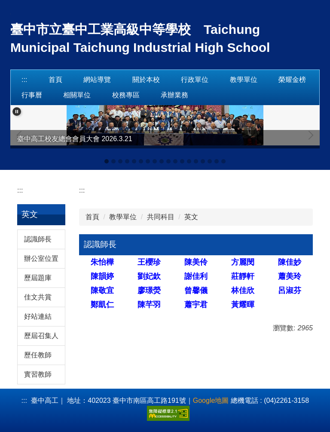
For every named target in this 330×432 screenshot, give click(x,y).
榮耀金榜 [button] (292, 79)
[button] (16, 111)
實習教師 (38, 374)
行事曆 (31, 95)
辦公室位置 (41, 258)
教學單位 (123, 217)
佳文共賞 (38, 297)
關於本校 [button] (146, 79)
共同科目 (160, 217)
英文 (191, 217)
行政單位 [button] (194, 79)
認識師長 (38, 239)
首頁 (55, 79)
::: (24, 79)
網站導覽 (97, 79)
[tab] (106, 161)
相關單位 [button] (77, 95)
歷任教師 (38, 355)
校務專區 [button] (126, 95)
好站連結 (38, 316)
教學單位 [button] (243, 79)
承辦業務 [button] (174, 95)
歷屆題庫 (38, 277)
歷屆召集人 (41, 335)
